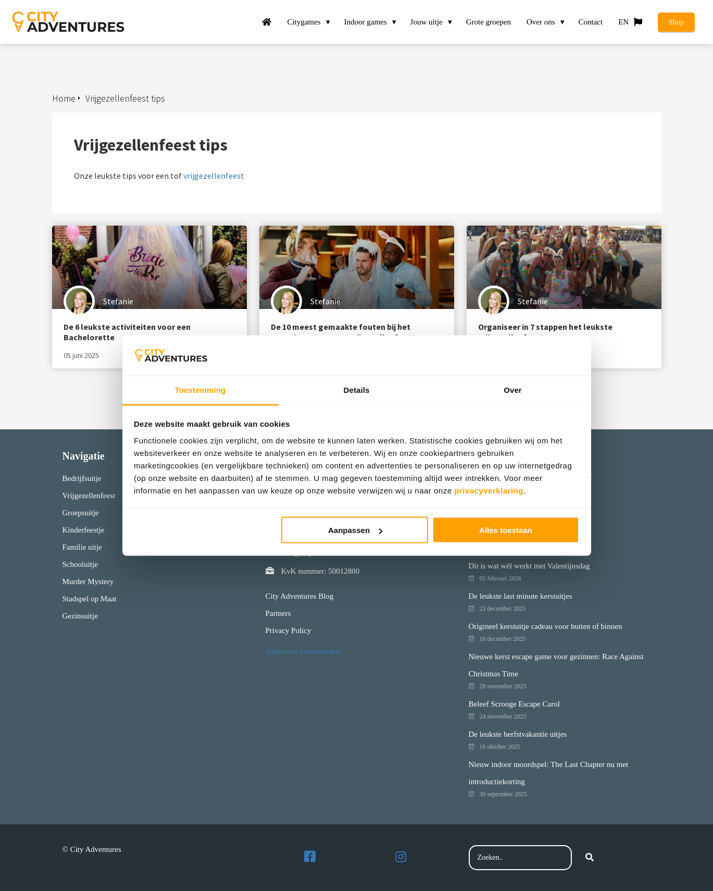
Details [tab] (357, 389)
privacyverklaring (488, 490)
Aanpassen (355, 530)
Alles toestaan (505, 530)
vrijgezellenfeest (213, 175)
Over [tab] (513, 389)
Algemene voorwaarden (303, 651)
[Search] (589, 857)
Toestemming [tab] (200, 389)
